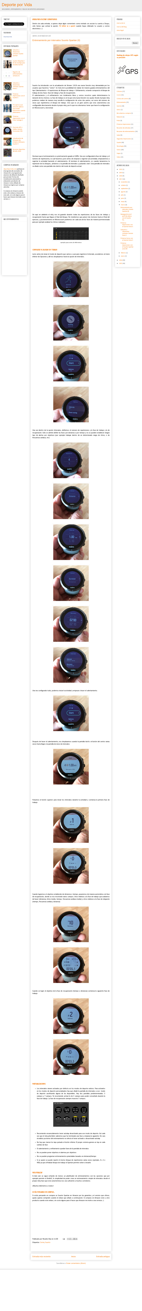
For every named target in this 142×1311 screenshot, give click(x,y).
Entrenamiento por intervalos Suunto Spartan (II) (127, 209)
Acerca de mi (121, 23)
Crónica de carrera (123, 99)
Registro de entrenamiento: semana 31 (18, 74)
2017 (121, 179)
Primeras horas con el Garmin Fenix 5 (127, 239)
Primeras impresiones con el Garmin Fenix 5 (127, 225)
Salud (118, 135)
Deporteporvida (8, 36)
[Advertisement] (68, 1288)
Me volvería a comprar (124, 113)
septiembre (124, 188)
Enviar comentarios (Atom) (76, 1263)
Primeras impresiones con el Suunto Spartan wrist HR (127, 246)
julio (122, 195)
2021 (121, 169)
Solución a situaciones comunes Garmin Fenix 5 (127, 232)
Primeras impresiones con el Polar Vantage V (19, 118)
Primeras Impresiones (123, 124)
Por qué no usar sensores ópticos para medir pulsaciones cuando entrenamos (19, 108)
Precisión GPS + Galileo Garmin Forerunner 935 (18, 129)
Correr (42, 1242)
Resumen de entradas (123, 128)
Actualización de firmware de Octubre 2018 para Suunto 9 (19, 141)
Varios (119, 150)
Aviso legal (120, 30)
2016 (121, 260)
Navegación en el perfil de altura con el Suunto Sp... (126, 217)
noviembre (124, 182)
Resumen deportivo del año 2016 (19, 150)
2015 (121, 263)
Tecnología (120, 146)
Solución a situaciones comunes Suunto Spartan (18, 52)
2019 (121, 173)
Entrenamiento (121, 102)
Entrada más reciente (41, 1257)
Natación (119, 117)
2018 (121, 176)
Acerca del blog (122, 27)
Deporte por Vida (17, 4)
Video (118, 157)
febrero (123, 253)
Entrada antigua (103, 1257)
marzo (123, 205)
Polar (118, 120)
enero (123, 256)
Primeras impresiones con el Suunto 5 (19, 96)
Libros (119, 110)
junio (122, 198)
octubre (123, 185)
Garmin (119, 106)
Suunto (47, 1242)
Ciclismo (119, 91)
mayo (123, 201)
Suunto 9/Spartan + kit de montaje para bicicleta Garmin (19, 63)
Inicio (73, 1257)
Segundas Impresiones (124, 139)
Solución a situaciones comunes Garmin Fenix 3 (18, 85)
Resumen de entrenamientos (126, 131)
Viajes (118, 153)
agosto (123, 192)
